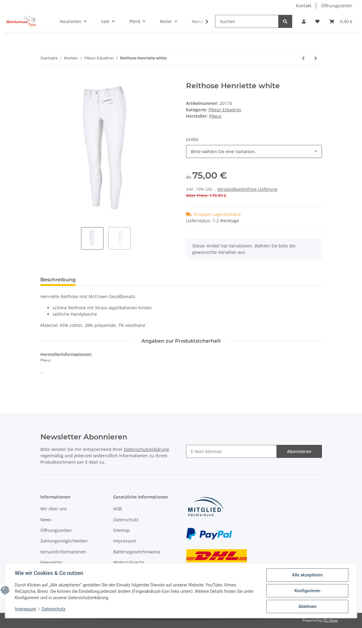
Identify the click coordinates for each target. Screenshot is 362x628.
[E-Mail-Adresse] (231, 451)
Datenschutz (126, 519)
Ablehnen (307, 606)
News (46, 519)
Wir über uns (53, 509)
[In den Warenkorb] (45, 78)
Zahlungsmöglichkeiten (64, 541)
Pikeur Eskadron (224, 110)
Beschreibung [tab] (58, 280)
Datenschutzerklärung (146, 449)
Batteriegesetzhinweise (137, 552)
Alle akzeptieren (307, 575)
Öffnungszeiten (336, 5)
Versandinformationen (63, 552)
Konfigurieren (307, 590)
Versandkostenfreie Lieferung (247, 189)
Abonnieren (299, 451)
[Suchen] (247, 21)
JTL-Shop (330, 620)
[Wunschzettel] (317, 21)
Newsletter (51, 562)
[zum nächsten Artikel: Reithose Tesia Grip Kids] (316, 58)
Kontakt (303, 5)
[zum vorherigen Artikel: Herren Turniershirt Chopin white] (303, 58)
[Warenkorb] (340, 21)
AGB (117, 509)
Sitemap (121, 530)
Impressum (124, 541)
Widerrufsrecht (128, 562)
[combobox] (254, 151)
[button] (303, 21)
